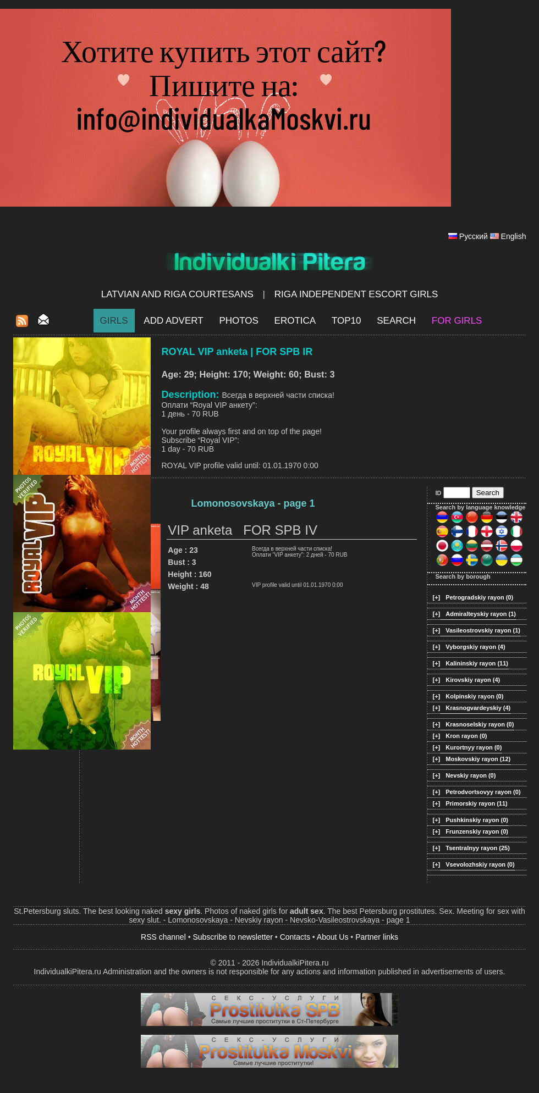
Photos (238, 320)
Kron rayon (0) (466, 736)
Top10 (346, 320)
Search (396, 320)
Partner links (376, 937)
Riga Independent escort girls (356, 294)
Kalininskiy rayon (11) (477, 663)
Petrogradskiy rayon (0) (479, 597)
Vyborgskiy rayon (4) (475, 646)
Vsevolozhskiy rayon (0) (480, 864)
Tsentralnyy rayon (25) (478, 848)
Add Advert (173, 320)
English (513, 236)
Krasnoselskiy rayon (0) (480, 724)
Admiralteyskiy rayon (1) (481, 614)
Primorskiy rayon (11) (477, 803)
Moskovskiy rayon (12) (478, 759)
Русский (473, 236)
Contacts (295, 937)
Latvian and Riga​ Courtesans (177, 294)
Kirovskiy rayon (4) (473, 679)
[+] (437, 597)
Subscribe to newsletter (233, 937)
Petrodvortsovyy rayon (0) (483, 792)
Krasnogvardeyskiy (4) (478, 707)
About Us (333, 937)
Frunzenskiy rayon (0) (477, 831)
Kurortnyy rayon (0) (474, 747)
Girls (114, 320)
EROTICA (295, 320)
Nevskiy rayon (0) (471, 775)
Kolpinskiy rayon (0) (474, 696)
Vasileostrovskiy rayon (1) (483, 630)
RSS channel (163, 937)
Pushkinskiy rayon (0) (477, 820)
